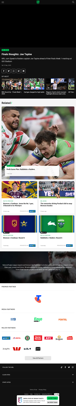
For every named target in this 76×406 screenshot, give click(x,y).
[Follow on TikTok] (61, 367)
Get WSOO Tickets (52, 402)
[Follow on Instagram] (73, 367)
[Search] (73, 2)
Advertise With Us (47, 394)
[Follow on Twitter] (69, 367)
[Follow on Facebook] (65, 367)
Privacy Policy (42, 389)
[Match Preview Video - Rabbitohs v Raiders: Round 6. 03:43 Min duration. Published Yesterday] (56, 231)
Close (56, 394)
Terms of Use (33, 389)
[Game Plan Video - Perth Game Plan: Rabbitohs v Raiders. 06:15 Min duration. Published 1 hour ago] (38, 142)
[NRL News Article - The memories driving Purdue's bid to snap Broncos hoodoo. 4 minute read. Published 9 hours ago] (56, 197)
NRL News (5, 50)
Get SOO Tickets (52, 398)
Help (31, 394)
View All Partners (38, 358)
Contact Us (37, 394)
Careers (26, 394)
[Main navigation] (3, 2)
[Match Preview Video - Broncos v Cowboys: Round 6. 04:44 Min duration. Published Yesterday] (19, 231)
